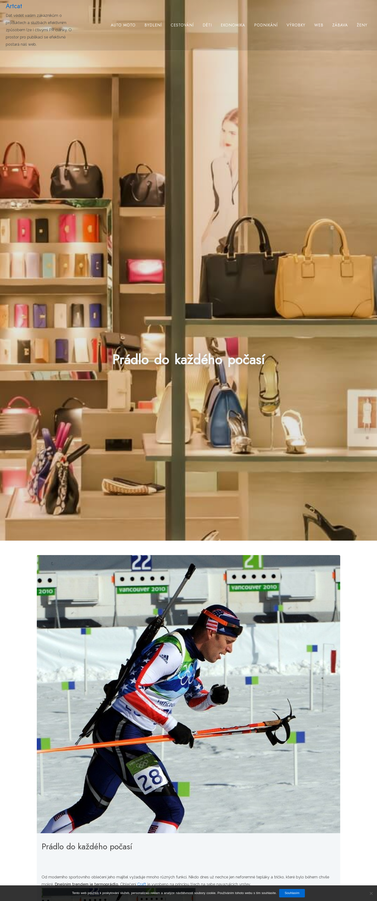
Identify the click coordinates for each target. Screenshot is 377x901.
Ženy (362, 25)
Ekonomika (233, 25)
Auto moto (123, 25)
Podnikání (266, 25)
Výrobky (296, 25)
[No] (371, 893)
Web (318, 25)
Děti (207, 25)
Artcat (14, 6)
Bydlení (153, 25)
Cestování (182, 25)
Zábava (340, 25)
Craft (141, 884)
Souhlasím (292, 893)
